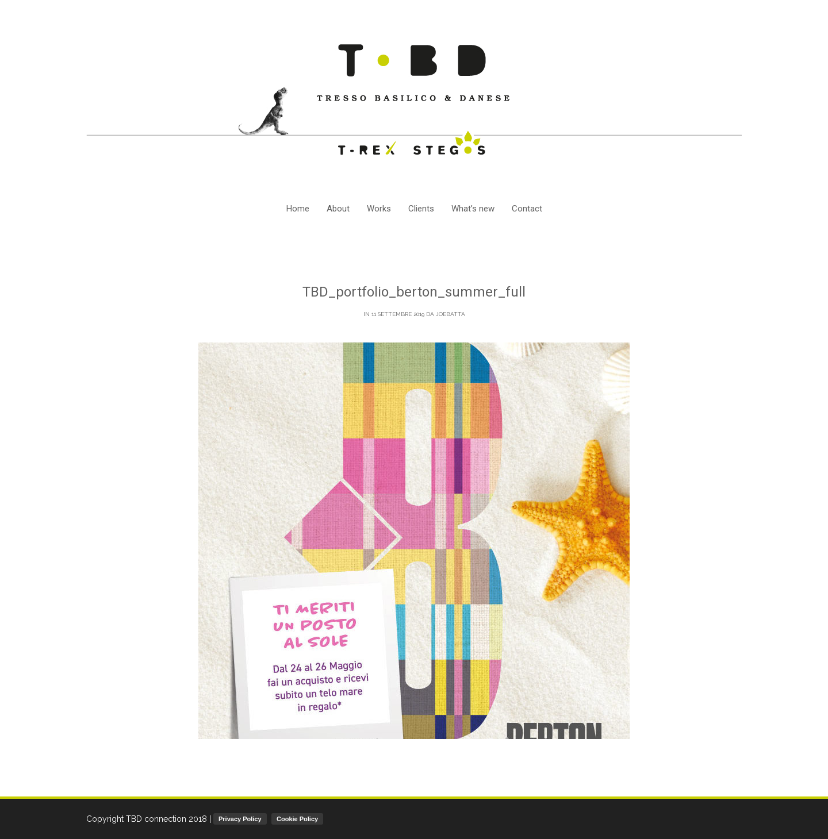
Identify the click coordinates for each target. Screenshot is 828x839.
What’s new (472, 208)
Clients (421, 208)
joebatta (450, 314)
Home (297, 208)
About (338, 208)
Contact (527, 208)
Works (379, 208)
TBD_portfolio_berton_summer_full (414, 292)
